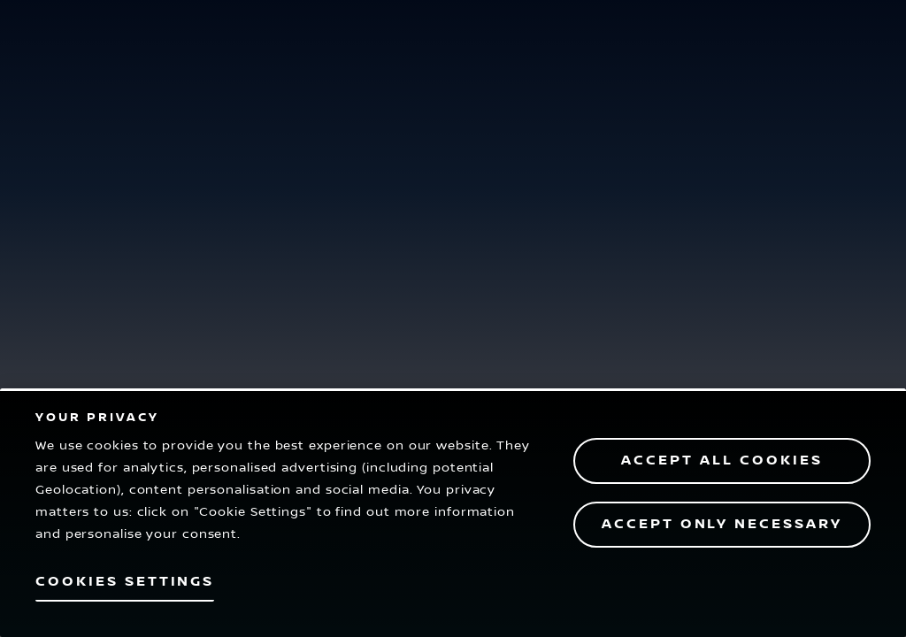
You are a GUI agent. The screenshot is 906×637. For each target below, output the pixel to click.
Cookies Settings (124, 581)
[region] (453, 512)
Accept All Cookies (721, 460)
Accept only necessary (722, 524)
